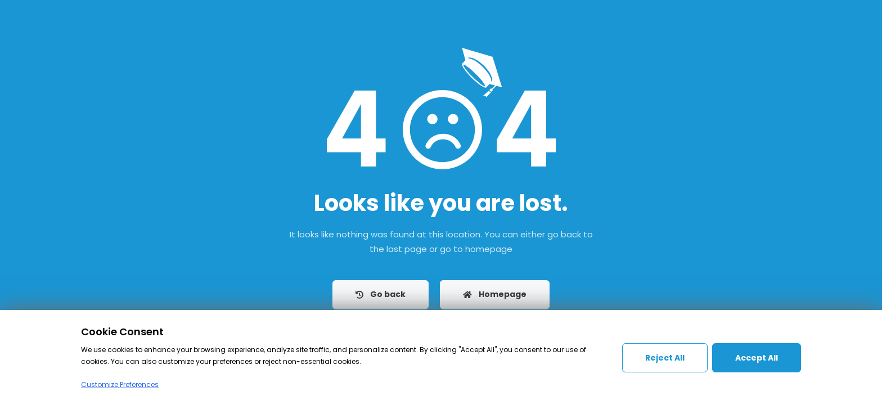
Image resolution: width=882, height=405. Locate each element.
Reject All (665, 357)
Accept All (756, 357)
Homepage (494, 294)
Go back (381, 294)
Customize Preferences (120, 384)
